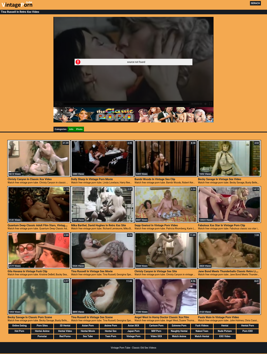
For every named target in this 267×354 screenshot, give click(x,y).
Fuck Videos (201, 325)
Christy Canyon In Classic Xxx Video (30, 179)
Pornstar (42, 336)
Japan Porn (133, 331)
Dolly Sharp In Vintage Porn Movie (92, 179)
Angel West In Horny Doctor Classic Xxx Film (162, 317)
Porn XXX (247, 331)
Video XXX (156, 336)
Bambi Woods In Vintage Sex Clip (155, 179)
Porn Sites (42, 325)
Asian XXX (133, 325)
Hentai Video (65, 331)
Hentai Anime (42, 331)
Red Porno (65, 336)
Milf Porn (156, 331)
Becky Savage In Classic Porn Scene (30, 317)
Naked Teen (202, 331)
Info (71, 129)
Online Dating (19, 325)
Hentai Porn (247, 325)
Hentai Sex (110, 331)
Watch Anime (179, 336)
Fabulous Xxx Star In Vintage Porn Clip (221, 225)
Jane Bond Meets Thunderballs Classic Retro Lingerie (231, 271)
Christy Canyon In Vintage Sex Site (156, 271)
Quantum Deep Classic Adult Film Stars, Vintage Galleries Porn (46, 225)
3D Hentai (65, 325)
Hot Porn (19, 331)
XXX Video (224, 336)
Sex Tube (88, 336)
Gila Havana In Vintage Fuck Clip (27, 271)
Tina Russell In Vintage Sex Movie (92, 271)
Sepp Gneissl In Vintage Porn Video (156, 225)
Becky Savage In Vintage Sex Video (219, 179)
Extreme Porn (179, 325)
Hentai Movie (88, 331)
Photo (79, 129)
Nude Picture (225, 331)
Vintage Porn (133, 336)
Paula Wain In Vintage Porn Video (218, 317)
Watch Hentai (202, 336)
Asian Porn (88, 325)
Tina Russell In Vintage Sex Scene (92, 317)
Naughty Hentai (179, 331)
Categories (61, 129)
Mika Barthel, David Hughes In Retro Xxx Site (98, 225)
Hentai (224, 325)
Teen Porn (110, 336)
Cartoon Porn (156, 325)
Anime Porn (110, 325)
